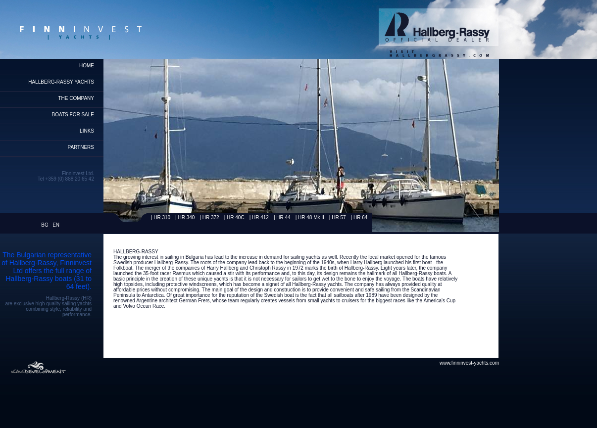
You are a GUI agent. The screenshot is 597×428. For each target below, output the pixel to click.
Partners (80, 147)
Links (87, 131)
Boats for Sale (73, 114)
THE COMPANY (76, 98)
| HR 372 (209, 217)
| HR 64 (359, 217)
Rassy (130, 217)
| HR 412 (259, 217)
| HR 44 (282, 217)
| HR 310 (160, 217)
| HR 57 (337, 217)
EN (55, 225)
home (86, 65)
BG (44, 225)
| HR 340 (185, 217)
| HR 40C (234, 217)
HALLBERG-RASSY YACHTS (61, 82)
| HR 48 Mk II (310, 217)
